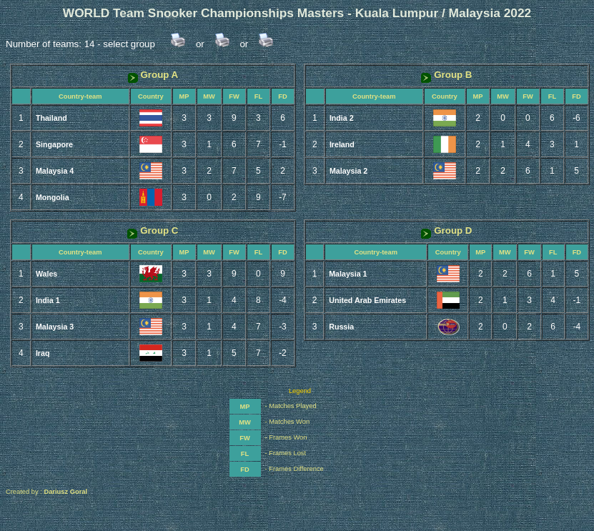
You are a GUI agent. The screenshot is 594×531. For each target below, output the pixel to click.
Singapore (54, 144)
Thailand (51, 118)
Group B (446, 74)
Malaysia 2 (348, 171)
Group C (152, 230)
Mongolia (52, 197)
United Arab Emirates (367, 300)
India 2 (342, 118)
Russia (341, 326)
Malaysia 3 (55, 326)
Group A (153, 74)
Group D (446, 230)
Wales (46, 273)
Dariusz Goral (65, 491)
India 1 (48, 300)
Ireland (342, 144)
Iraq (43, 353)
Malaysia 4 (55, 171)
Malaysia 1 (348, 273)
